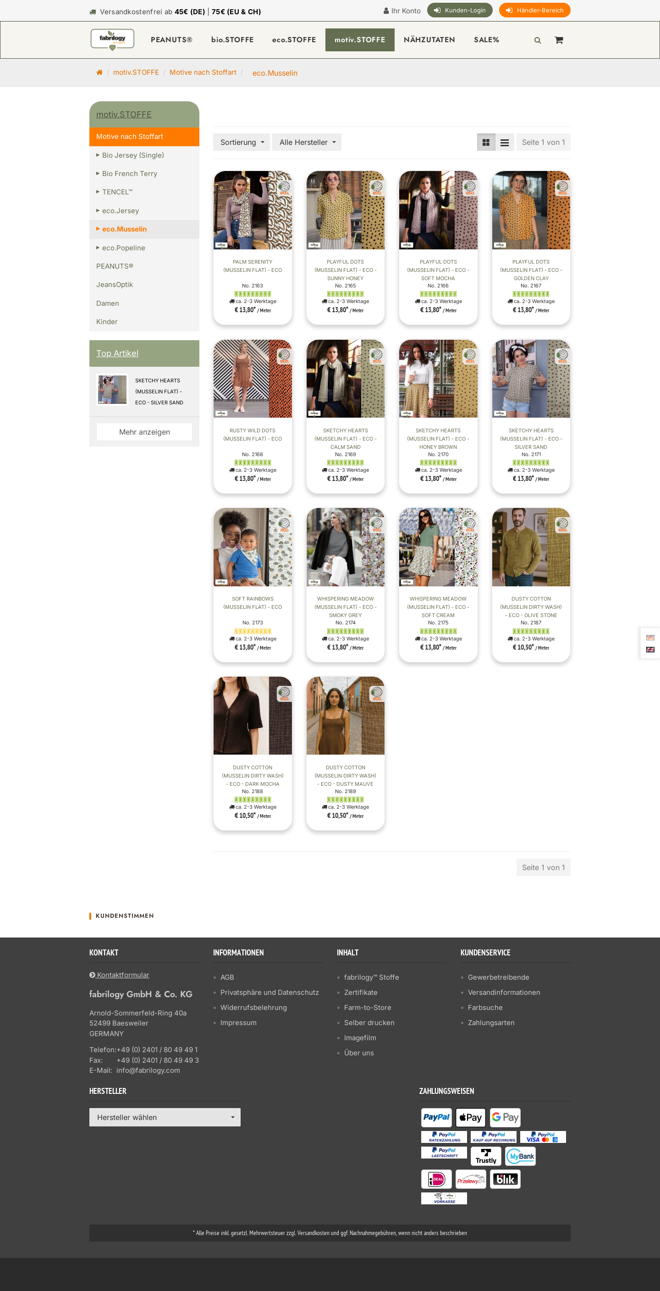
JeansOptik (114, 284)
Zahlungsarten (491, 1022)
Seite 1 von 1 (543, 142)
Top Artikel (117, 353)
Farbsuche (485, 1007)
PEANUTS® (172, 39)
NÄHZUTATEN (430, 39)
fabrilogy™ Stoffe (371, 977)
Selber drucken (369, 1022)
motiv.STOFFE (360, 39)
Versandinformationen (504, 992)
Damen (107, 303)
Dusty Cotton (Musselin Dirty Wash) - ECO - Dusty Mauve (345, 775)
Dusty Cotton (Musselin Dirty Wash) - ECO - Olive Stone (531, 607)
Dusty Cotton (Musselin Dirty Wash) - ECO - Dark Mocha (253, 775)
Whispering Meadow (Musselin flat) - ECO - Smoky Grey (345, 607)
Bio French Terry (129, 173)
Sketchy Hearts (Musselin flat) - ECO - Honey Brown (438, 438)
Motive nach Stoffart (203, 72)
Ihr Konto (406, 10)
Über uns (359, 1052)
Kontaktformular (119, 975)
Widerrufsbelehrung (253, 1007)
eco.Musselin (124, 229)
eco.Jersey (120, 210)
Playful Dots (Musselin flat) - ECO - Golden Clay (531, 270)
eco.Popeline (123, 247)
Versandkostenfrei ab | (180, 11)
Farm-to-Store (367, 1007)
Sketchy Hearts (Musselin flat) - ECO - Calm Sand (345, 438)
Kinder (107, 321)
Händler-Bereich (540, 10)
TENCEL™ (117, 192)
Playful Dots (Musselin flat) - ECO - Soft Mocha (438, 270)
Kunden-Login (465, 10)
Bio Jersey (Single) (133, 155)
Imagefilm (360, 1037)
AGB (227, 977)
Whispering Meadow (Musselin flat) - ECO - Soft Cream (438, 607)
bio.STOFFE (232, 39)
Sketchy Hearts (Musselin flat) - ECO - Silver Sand (531, 438)
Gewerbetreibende (498, 977)
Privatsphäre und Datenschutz (269, 992)
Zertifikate (361, 992)
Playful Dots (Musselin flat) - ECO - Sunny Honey (345, 270)
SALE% (487, 39)
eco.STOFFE (294, 39)
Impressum (238, 1022)
